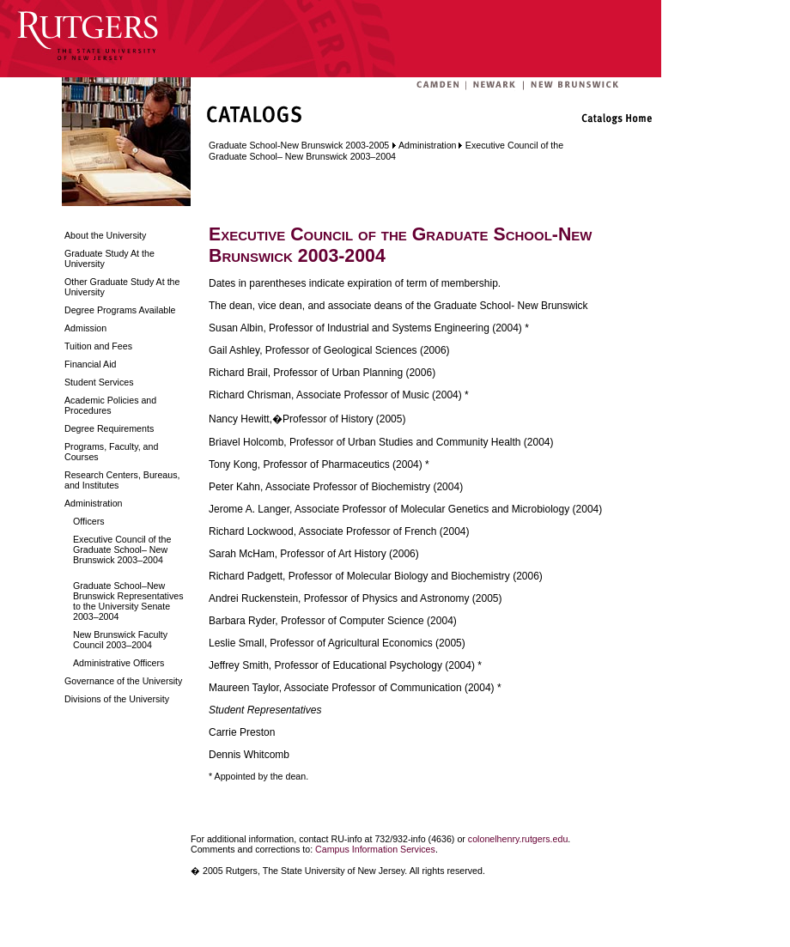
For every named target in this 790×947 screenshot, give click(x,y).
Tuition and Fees (98, 346)
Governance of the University (123, 681)
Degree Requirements (109, 428)
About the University (105, 235)
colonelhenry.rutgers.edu (518, 839)
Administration (93, 503)
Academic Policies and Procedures (110, 405)
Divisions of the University (116, 699)
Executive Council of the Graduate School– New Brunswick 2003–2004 (122, 549)
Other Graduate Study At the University (121, 286)
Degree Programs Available (120, 310)
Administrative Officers (118, 663)
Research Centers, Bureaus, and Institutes (121, 480)
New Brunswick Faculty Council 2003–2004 (120, 639)
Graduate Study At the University (109, 258)
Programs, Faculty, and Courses (111, 451)
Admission (85, 328)
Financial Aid (90, 364)
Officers (89, 521)
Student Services (99, 382)
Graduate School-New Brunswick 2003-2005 (299, 145)
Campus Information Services (375, 849)
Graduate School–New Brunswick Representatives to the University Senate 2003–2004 (128, 601)
